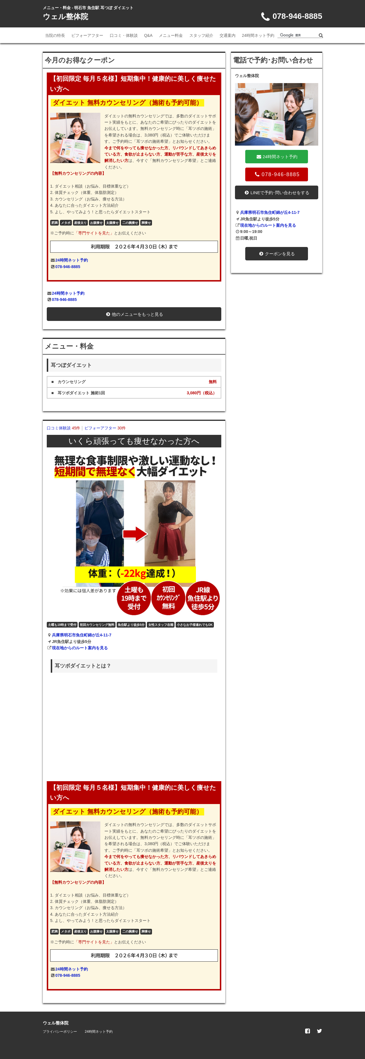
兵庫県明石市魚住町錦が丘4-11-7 (81, 635)
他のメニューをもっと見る (134, 314)
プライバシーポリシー (60, 1032)
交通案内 (228, 35)
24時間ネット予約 (258, 35)
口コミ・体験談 (124, 35)
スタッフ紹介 (201, 35)
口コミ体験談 (63, 428)
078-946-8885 (67, 266)
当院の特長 (55, 35)
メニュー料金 (171, 35)
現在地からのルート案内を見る (80, 648)
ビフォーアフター (87, 35)
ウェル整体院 (65, 16)
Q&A (148, 35)
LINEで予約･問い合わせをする (276, 192)
